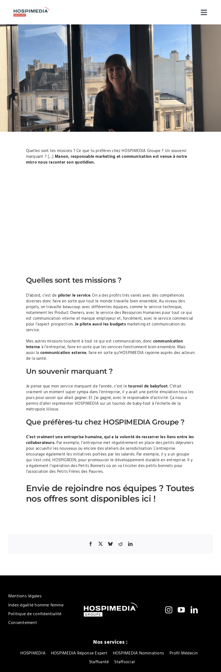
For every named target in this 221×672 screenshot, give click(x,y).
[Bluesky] (110, 543)
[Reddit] (120, 543)
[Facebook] (91, 543)
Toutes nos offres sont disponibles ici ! (110, 493)
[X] (100, 543)
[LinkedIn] (130, 543)
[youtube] (181, 609)
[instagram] (168, 609)
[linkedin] (194, 609)
